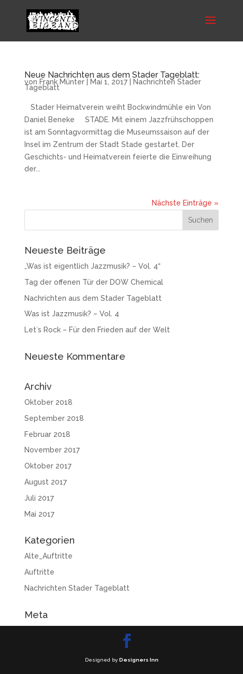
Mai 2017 (39, 514)
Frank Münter (61, 82)
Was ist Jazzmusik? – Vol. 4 (71, 314)
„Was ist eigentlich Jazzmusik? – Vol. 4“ (92, 266)
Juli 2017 (39, 498)
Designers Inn (139, 660)
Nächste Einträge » (185, 203)
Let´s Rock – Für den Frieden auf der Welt (97, 330)
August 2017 (45, 482)
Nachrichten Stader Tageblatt (77, 588)
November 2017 (52, 450)
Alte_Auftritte (48, 556)
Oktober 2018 (48, 402)
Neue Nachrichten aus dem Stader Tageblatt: (111, 75)
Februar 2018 (47, 434)
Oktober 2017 (48, 466)
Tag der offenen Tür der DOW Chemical (93, 282)
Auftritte (39, 572)
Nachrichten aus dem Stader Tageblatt (93, 298)
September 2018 (54, 418)
